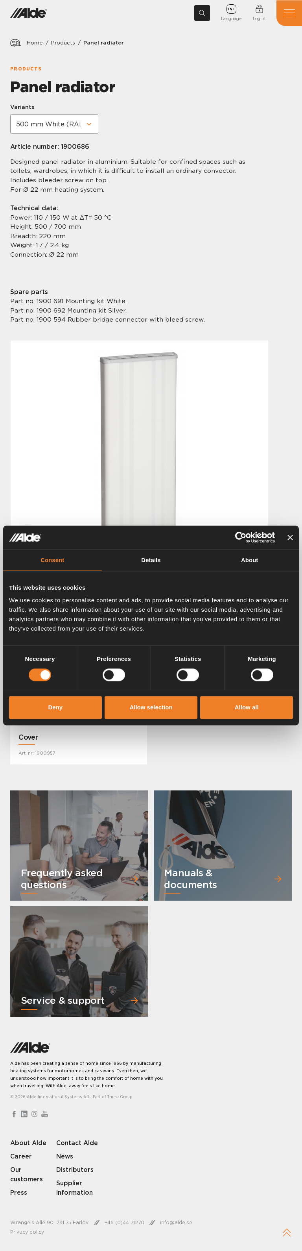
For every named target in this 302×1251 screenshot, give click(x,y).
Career (21, 1157)
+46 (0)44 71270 (125, 1224)
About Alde (28, 1143)
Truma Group (120, 1097)
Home (35, 42)
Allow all (247, 707)
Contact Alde (77, 1143)
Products (64, 42)
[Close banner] (290, 537)
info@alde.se (177, 1224)
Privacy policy (27, 1233)
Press (18, 1193)
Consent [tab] (52, 560)
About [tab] (249, 560)
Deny (55, 707)
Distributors (75, 1171)
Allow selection (150, 707)
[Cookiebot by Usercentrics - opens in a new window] (240, 537)
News (65, 1157)
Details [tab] (151, 560)
